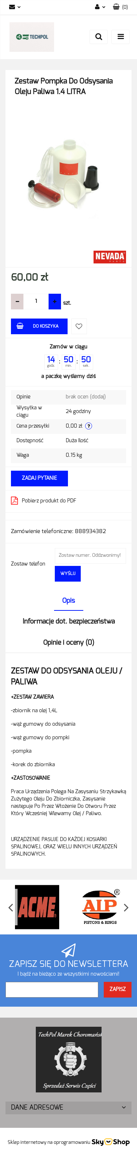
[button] (120, 7)
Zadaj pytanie (39, 478)
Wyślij (67, 573)
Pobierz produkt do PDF (43, 501)
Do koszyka (37, 326)
